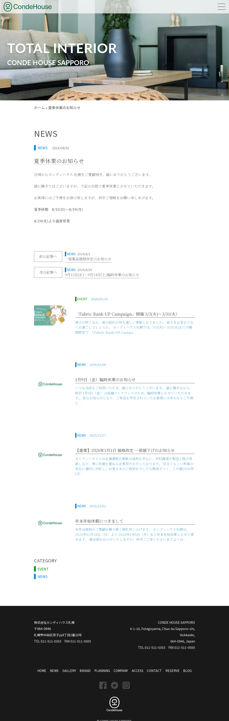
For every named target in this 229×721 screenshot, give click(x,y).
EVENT (43, 569)
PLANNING (102, 670)
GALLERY (69, 670)
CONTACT (154, 670)
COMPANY (121, 670)
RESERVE (172, 670)
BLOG (187, 670)
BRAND (85, 670)
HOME (41, 670)
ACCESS (137, 670)
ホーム (39, 107)
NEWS (43, 147)
